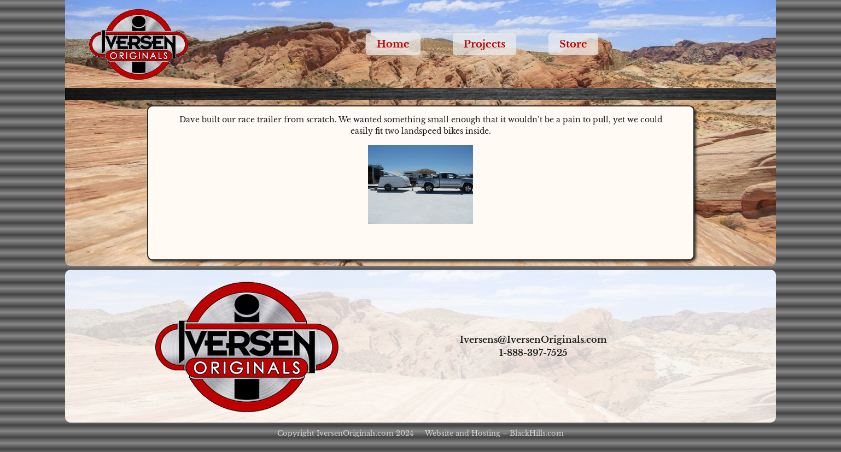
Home (393, 44)
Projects (484, 44)
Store (573, 44)
